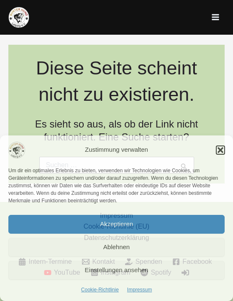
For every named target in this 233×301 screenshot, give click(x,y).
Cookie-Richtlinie (100, 290)
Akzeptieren (116, 223)
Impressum (139, 290)
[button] (220, 150)
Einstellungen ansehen (117, 269)
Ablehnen (116, 246)
